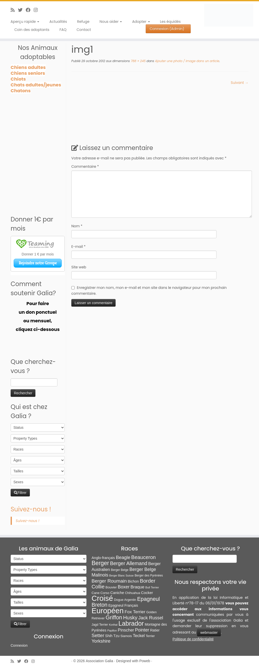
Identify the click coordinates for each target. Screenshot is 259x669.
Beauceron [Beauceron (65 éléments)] (143, 557)
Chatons (21, 90)
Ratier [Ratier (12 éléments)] (155, 630)
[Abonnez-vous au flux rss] (14, 10)
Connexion (19, 645)
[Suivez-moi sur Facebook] (30, 10)
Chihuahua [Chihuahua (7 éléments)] (132, 593)
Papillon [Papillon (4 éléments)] (112, 630)
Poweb (144, 661)
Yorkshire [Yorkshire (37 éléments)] (101, 641)
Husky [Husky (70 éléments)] (130, 617)
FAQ (63, 29)
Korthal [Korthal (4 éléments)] (113, 624)
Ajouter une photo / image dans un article (186, 61)
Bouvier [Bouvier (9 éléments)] (111, 587)
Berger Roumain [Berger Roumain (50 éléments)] (109, 581)
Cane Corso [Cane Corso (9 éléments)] (100, 593)
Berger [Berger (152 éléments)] (100, 563)
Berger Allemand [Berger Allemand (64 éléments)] (128, 563)
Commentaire (85, 166)
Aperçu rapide (25, 21)
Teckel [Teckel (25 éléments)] (139, 635)
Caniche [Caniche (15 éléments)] (117, 593)
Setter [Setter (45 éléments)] (98, 635)
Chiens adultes (28, 67)
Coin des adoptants (31, 29)
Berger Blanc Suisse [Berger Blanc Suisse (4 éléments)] (121, 575)
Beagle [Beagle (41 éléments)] (123, 557)
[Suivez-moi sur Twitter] (22, 10)
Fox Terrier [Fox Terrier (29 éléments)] (135, 611)
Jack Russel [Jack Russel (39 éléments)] (150, 617)
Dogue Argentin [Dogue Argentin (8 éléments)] (125, 600)
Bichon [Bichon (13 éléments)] (133, 581)
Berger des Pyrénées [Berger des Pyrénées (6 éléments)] (149, 575)
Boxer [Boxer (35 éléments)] (124, 586)
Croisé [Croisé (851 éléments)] (102, 598)
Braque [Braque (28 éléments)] (137, 587)
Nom (76, 226)
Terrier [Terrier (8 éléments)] (150, 636)
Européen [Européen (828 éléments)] (108, 611)
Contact (84, 29)
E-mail (78, 246)
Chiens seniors (28, 73)
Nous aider (111, 21)
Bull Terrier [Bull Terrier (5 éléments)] (152, 587)
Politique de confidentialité (193, 639)
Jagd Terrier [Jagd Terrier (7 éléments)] (100, 624)
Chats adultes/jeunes (36, 85)
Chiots (18, 79)
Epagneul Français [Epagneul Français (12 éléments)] (123, 605)
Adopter (141, 21)
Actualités (58, 21)
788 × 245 (138, 61)
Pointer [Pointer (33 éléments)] (142, 630)
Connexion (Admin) (167, 28)
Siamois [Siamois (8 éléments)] (126, 636)
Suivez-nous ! (31, 509)
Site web (78, 267)
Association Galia (99, 661)
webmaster (209, 632)
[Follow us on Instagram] (37, 10)
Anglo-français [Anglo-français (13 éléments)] (103, 558)
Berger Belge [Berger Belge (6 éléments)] (119, 570)
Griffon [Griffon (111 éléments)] (113, 617)
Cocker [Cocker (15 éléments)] (147, 593)
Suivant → (239, 82)
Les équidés (170, 21)
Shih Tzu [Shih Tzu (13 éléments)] (112, 636)
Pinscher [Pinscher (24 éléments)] (126, 630)
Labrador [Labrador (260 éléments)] (131, 623)
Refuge (83, 21)
